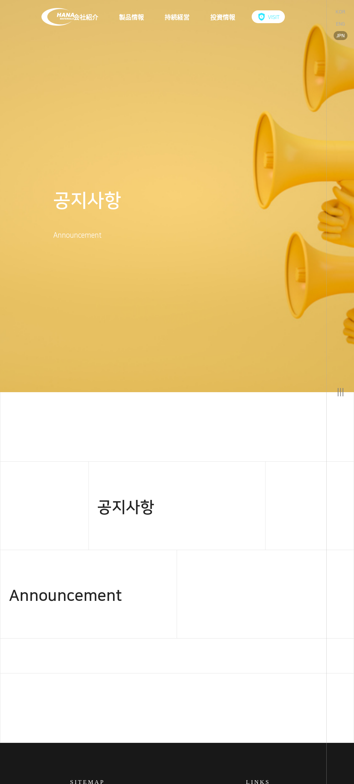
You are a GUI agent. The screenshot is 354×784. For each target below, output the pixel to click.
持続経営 (177, 16)
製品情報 (131, 16)
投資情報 (222, 16)
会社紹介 (85, 16)
